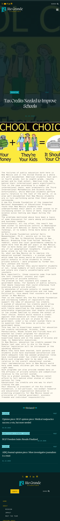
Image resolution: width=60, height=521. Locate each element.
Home (5, 501)
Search (54, 4)
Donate (14, 491)
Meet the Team (11, 516)
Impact (8, 512)
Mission (8, 509)
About (5, 506)
